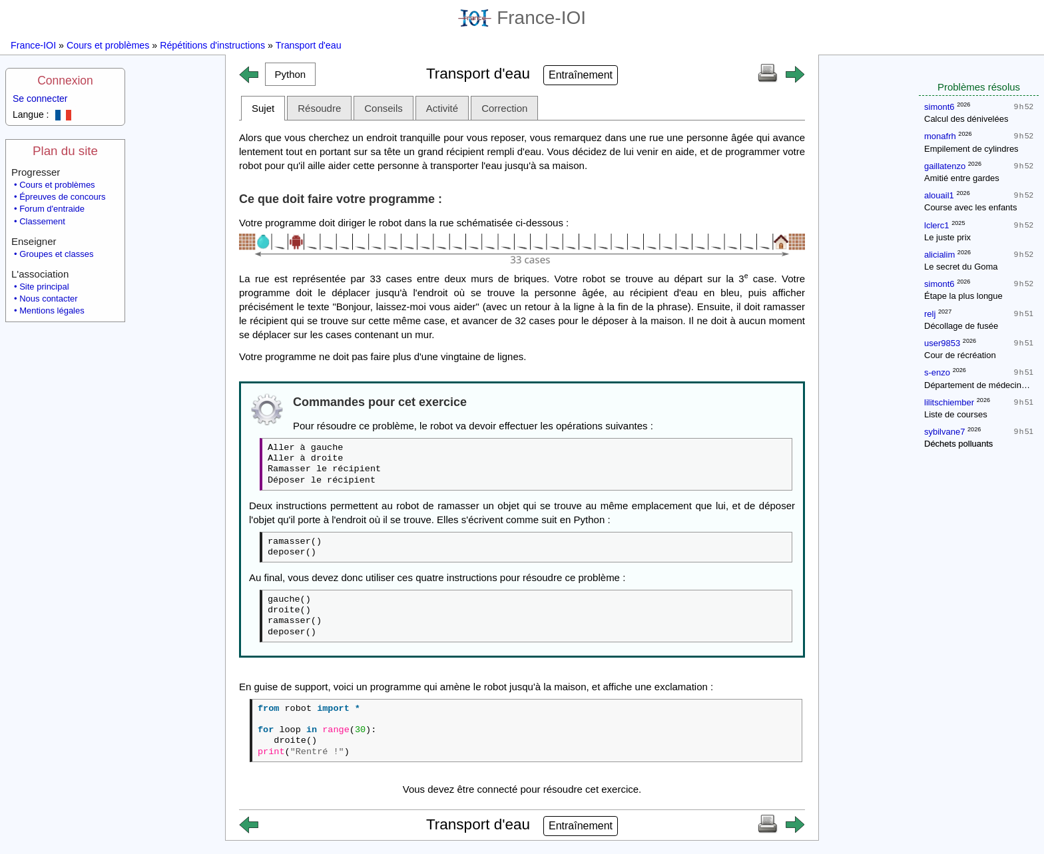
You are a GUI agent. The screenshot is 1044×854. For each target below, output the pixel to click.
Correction (504, 108)
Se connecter (40, 98)
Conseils (383, 108)
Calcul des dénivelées (966, 119)
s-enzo (937, 372)
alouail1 (939, 195)
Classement (42, 221)
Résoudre (319, 108)
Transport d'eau (309, 45)
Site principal (44, 287)
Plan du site (65, 151)
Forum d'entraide (52, 209)
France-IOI (522, 17)
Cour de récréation (960, 355)
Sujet (263, 108)
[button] (290, 74)
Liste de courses (955, 414)
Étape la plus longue (963, 296)
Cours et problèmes (108, 45)
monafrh (940, 136)
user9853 (942, 343)
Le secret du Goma (961, 267)
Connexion (65, 80)
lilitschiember (949, 402)
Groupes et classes (56, 254)
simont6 (939, 107)
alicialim (939, 255)
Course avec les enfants (970, 207)
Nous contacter (48, 299)
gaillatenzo (944, 166)
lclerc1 (936, 225)
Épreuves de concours (62, 197)
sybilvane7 (944, 432)
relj (929, 314)
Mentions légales (52, 311)
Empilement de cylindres (971, 149)
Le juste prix (947, 237)
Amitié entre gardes (961, 178)
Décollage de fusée (961, 326)
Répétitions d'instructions (212, 45)
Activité (442, 108)
